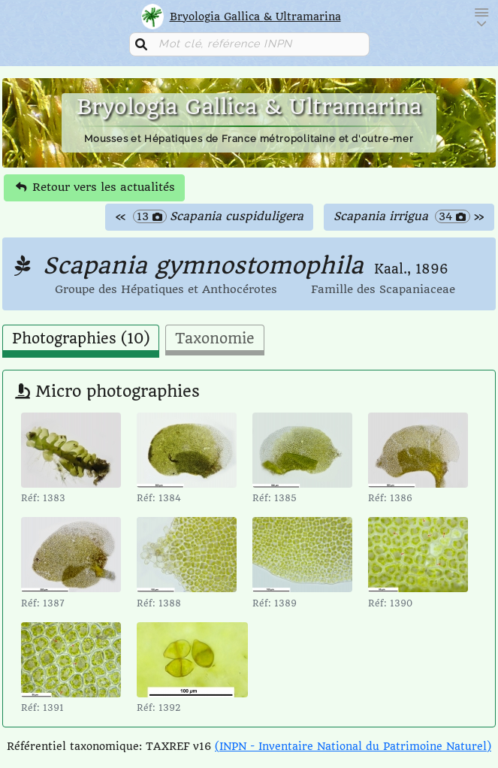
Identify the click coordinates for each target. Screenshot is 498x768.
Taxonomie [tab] (215, 339)
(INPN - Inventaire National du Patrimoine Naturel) (353, 746)
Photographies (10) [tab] (80, 339)
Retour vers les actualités (95, 187)
